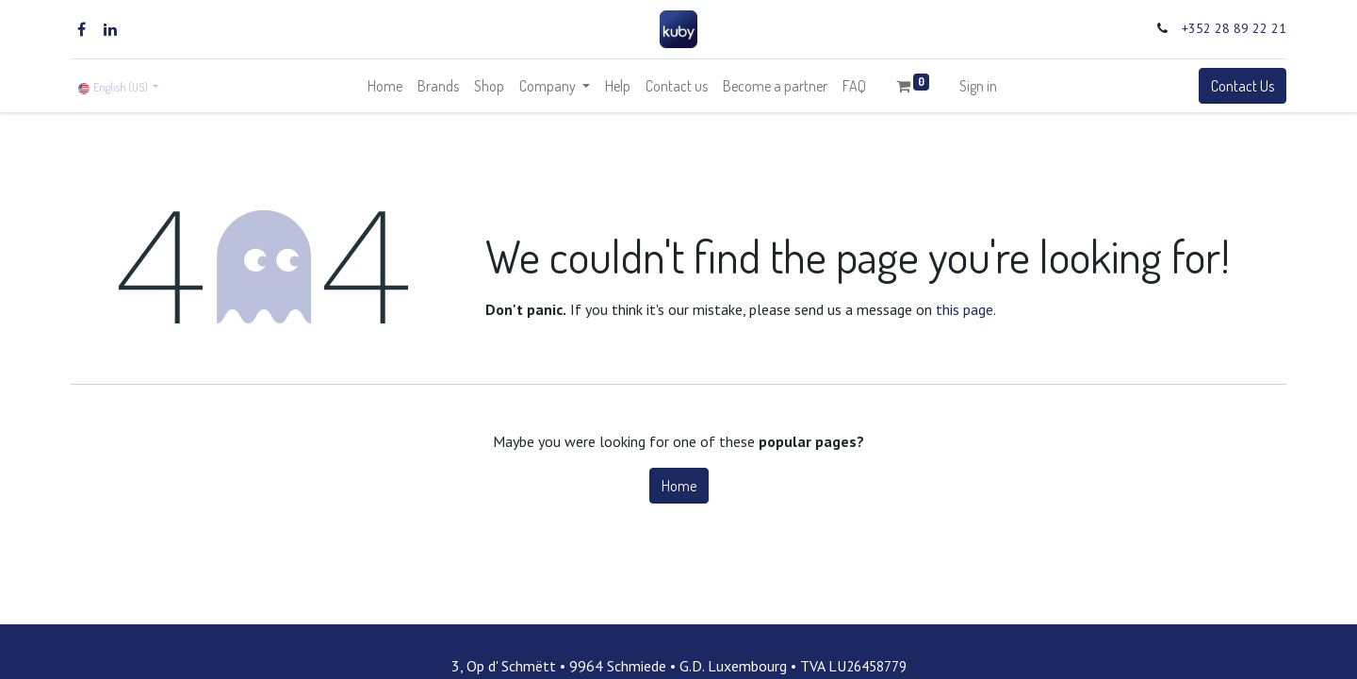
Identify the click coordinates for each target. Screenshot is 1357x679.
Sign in (978, 85)
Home (679, 485)
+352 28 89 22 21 (1234, 28)
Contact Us (1242, 85)
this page (964, 309)
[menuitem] (385, 86)
